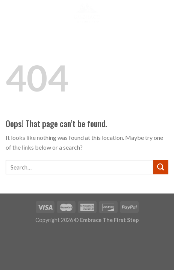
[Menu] (10, 13)
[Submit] (160, 167)
